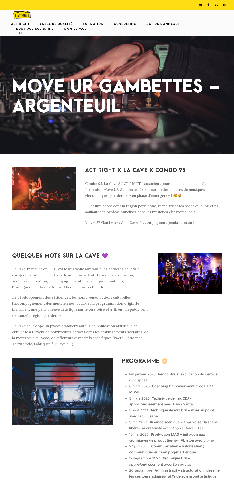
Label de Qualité (56, 24)
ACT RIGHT (20, 24)
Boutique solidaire (35, 29)
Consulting (125, 24)
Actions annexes (163, 24)
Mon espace (75, 29)
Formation (93, 24)
